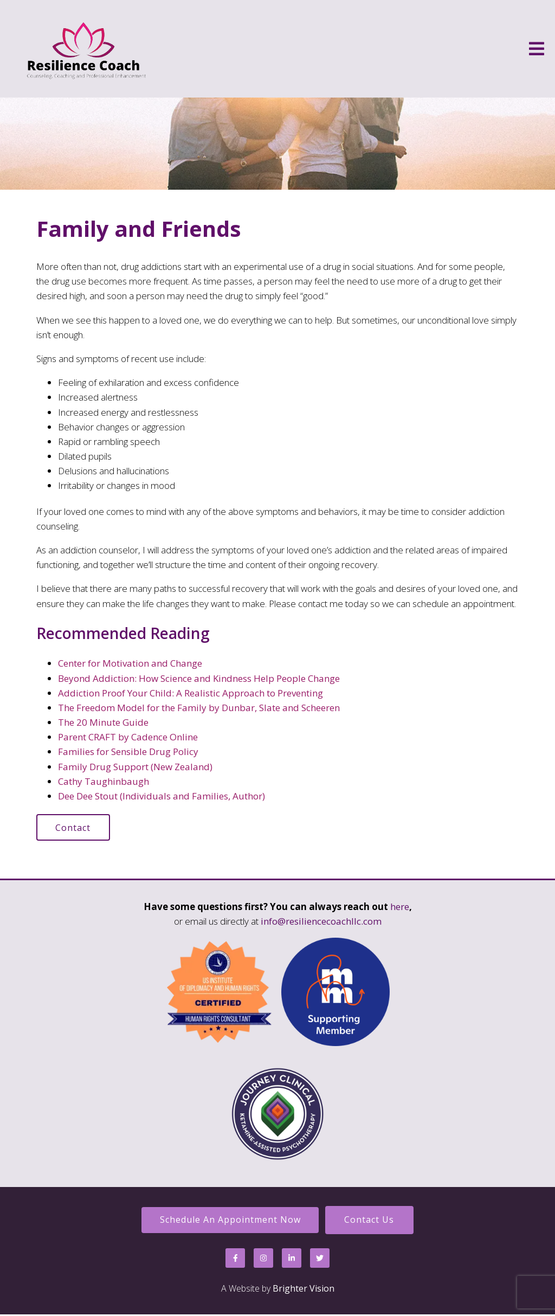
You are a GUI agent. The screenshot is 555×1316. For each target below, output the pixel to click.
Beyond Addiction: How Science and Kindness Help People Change (199, 678)
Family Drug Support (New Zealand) (135, 766)
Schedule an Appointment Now (229, 1221)
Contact (74, 828)
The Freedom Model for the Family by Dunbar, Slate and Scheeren (199, 707)
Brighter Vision (303, 1289)
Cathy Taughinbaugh (103, 781)
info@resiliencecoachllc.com (321, 921)
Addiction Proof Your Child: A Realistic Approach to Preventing (190, 693)
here (399, 907)
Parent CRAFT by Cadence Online (128, 737)
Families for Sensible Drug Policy (128, 751)
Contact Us (370, 1221)
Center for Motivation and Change (130, 663)
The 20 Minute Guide (103, 722)
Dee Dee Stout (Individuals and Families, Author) (161, 796)
